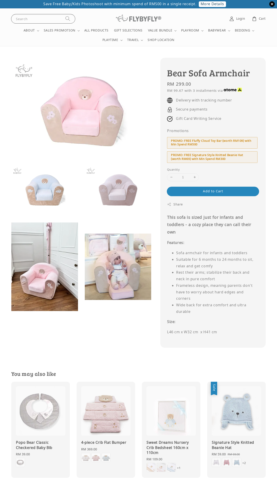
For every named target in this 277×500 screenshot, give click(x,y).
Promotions (178, 131)
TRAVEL (133, 40)
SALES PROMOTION (59, 31)
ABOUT (29, 31)
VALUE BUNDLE (160, 31)
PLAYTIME (110, 40)
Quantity (173, 169)
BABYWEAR (217, 31)
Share (175, 204)
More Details (212, 4)
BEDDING (242, 31)
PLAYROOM (190, 31)
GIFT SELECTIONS (128, 30)
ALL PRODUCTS (96, 30)
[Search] (68, 18)
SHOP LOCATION (161, 40)
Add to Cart (213, 191)
